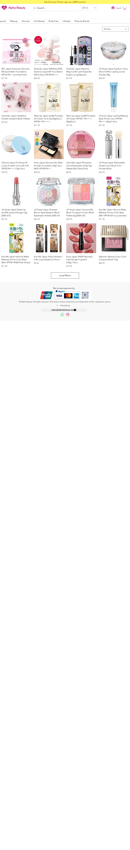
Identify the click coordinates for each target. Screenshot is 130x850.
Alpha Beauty (16, 8)
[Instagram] (68, 315)
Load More (65, 275)
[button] (88, 7)
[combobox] (115, 29)
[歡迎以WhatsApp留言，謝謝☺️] (62, 315)
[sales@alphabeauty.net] (64, 310)
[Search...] (55, 8)
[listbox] (88, 7)
